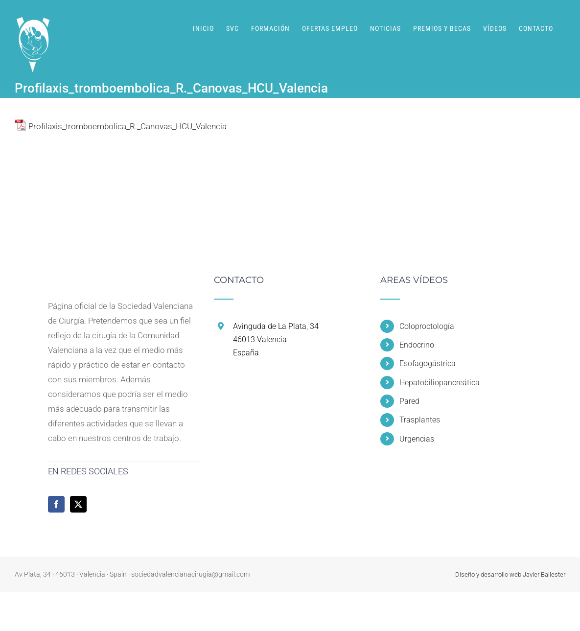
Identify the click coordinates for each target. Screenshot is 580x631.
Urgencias (416, 439)
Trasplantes (419, 419)
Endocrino (416, 345)
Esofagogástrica (427, 363)
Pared (409, 401)
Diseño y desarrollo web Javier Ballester (510, 574)
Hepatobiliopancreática (439, 382)
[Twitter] (78, 504)
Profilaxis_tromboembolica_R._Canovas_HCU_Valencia (127, 126)
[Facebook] (56, 504)
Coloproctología (426, 326)
